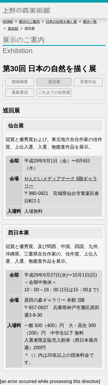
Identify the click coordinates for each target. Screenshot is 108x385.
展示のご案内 (29, 22)
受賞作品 (88, 82)
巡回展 (54, 82)
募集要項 (20, 92)
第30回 (13, 29)
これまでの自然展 (54, 92)
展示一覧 (90, 22)
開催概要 (20, 82)
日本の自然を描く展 (61, 22)
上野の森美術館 (26, 10)
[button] (100, 10)
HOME (8, 22)
